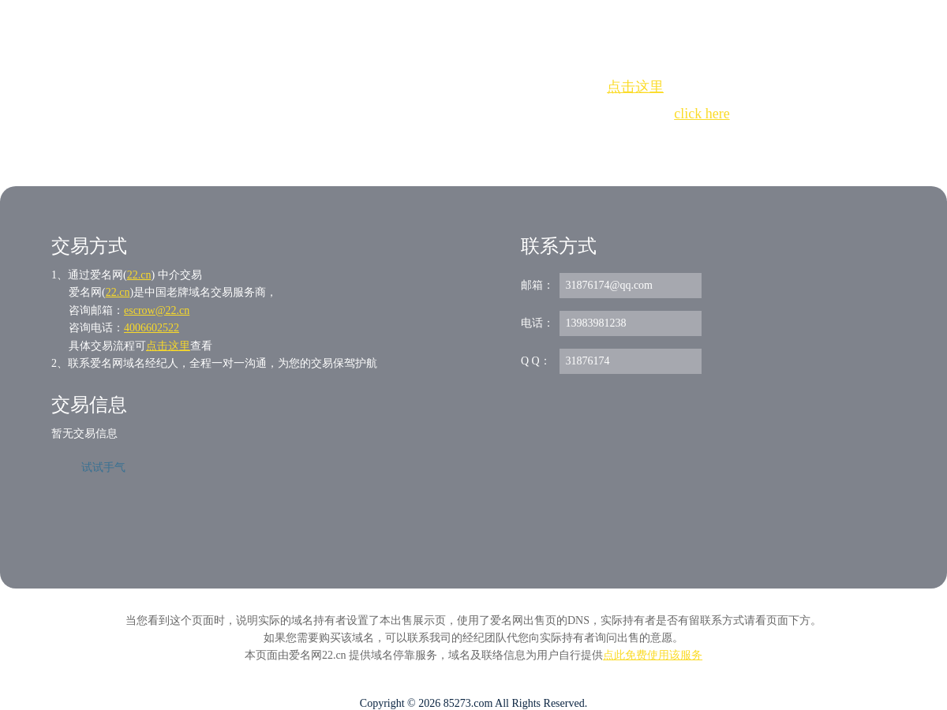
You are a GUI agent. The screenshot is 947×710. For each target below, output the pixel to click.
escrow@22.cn (156, 310)
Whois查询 (433, 142)
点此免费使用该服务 (652, 655)
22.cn (139, 275)
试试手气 (103, 467)
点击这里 (635, 87)
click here (701, 113)
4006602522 (151, 328)
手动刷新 (517, 142)
